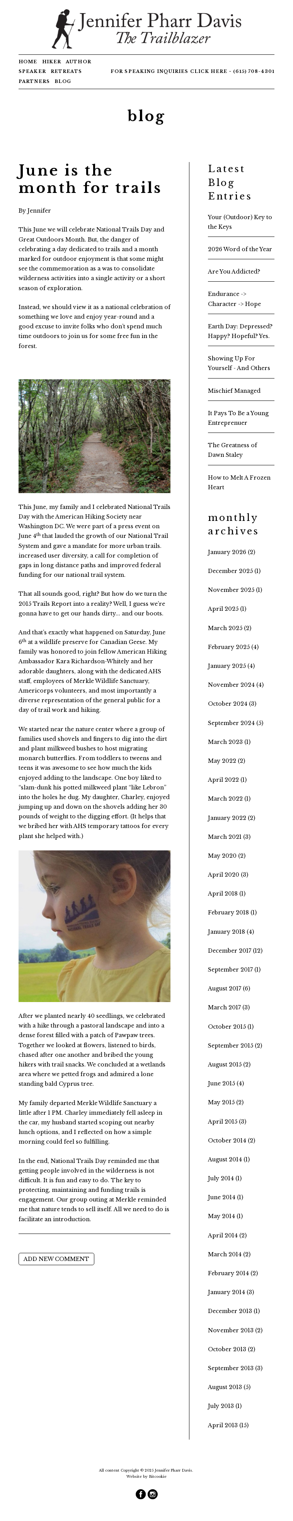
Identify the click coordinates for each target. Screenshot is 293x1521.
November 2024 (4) (236, 684)
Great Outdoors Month (52, 239)
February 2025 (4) (233, 647)
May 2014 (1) (225, 1216)
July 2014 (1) (225, 1178)
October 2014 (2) (231, 1140)
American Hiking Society (91, 516)
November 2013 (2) (235, 1330)
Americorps (36, 690)
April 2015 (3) (227, 1121)
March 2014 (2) (229, 1254)
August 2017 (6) (229, 988)
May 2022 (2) (226, 760)
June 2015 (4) (226, 1083)
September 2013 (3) (235, 1368)
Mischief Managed (234, 390)
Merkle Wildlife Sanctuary (110, 681)
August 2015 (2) (229, 1064)
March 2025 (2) (229, 628)
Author (78, 61)
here (219, 71)
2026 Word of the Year (240, 249)
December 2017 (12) (235, 950)
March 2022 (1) (229, 798)
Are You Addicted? (234, 271)
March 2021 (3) (229, 836)
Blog (63, 81)
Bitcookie (158, 1476)
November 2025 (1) (235, 589)
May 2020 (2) (226, 855)
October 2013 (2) (231, 1349)
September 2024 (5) (235, 723)
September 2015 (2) (235, 1045)
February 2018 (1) (232, 912)
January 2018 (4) (231, 931)
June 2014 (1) (225, 1197)
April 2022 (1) (227, 779)
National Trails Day (124, 229)
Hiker (51, 61)
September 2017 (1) (234, 969)
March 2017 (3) (229, 1007)
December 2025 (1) (234, 571)
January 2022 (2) (231, 818)
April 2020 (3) (228, 874)
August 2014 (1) (229, 1159)
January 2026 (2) (231, 552)
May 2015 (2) (226, 1102)
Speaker (32, 71)
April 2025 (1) (227, 608)
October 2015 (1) (231, 1026)
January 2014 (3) (231, 1292)
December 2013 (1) (234, 1311)
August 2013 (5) (229, 1387)
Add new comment (56, 1259)
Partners (34, 81)
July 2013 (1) (225, 1406)
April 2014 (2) (227, 1235)
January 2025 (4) (231, 665)
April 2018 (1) (226, 893)
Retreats (66, 71)
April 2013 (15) (228, 1425)
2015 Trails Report (45, 603)
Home (28, 61)
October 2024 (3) (232, 703)
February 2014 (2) (233, 1273)
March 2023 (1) (229, 742)
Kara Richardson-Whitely (92, 661)
